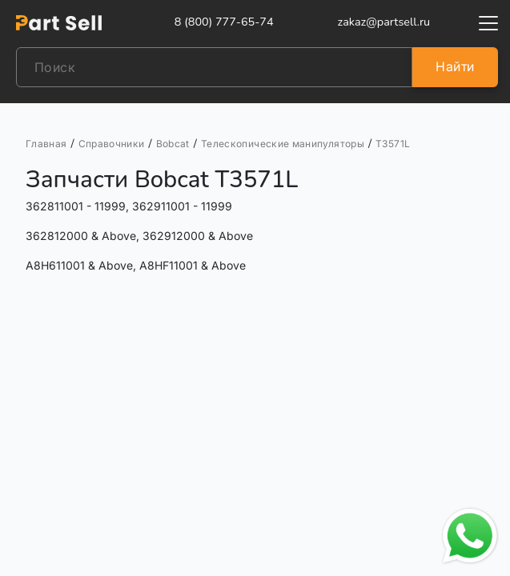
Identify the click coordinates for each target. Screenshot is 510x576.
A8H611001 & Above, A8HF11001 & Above (136, 265)
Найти (455, 66)
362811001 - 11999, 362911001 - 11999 (129, 206)
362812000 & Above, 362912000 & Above (139, 235)
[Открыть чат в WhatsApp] (470, 536)
